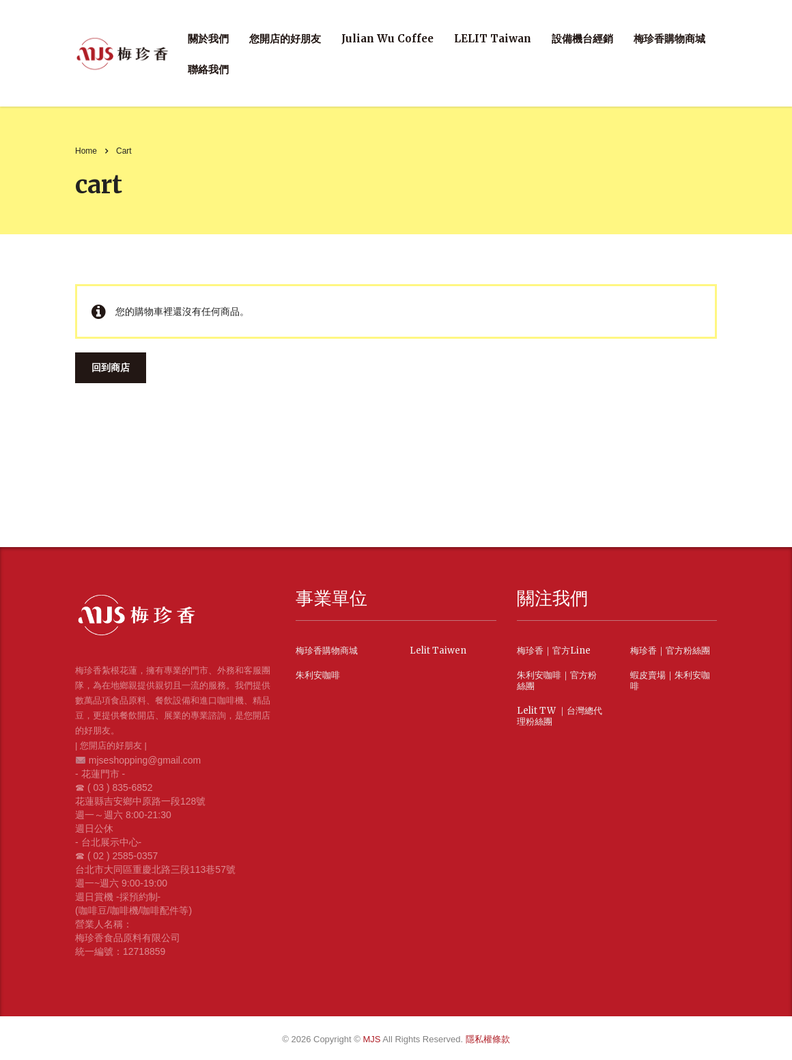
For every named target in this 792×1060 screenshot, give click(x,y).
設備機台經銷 (582, 38)
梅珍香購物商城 (669, 38)
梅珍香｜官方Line (554, 650)
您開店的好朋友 (285, 38)
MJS (372, 1039)
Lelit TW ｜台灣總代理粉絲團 (559, 716)
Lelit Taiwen (438, 650)
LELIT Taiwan (492, 38)
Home (86, 151)
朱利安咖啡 (318, 675)
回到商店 (110, 367)
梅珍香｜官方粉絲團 (670, 650)
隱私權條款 (488, 1039)
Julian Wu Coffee (387, 38)
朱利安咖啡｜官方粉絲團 (557, 681)
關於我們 (208, 38)
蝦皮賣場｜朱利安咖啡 (670, 681)
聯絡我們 (208, 69)
